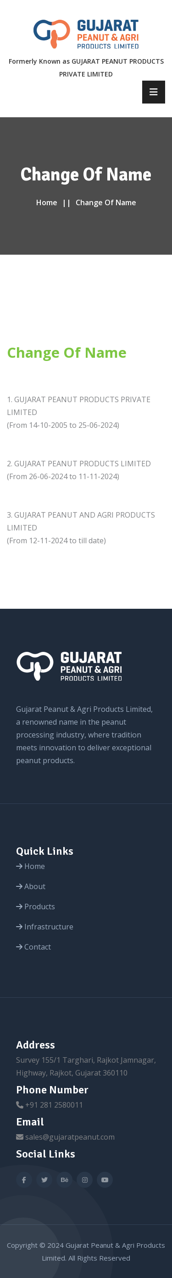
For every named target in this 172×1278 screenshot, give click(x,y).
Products (35, 906)
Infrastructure (44, 927)
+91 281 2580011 (54, 1105)
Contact (33, 947)
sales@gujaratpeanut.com (70, 1137)
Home (46, 202)
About (30, 886)
